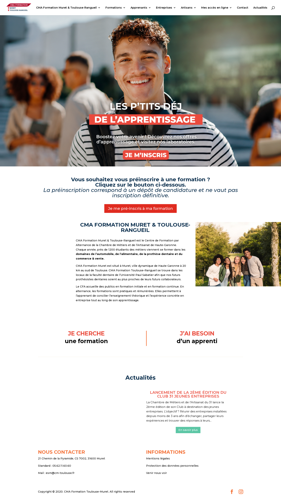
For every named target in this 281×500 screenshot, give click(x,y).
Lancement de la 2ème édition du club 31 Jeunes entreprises (188, 394)
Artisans (186, 7)
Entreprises (164, 7)
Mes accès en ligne (214, 7)
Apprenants (139, 7)
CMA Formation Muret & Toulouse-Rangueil (66, 7)
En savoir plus (188, 430)
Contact (242, 7)
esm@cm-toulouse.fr (60, 473)
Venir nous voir (156, 473)
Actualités (260, 7)
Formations (113, 7)
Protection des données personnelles (172, 465)
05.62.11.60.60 (61, 465)
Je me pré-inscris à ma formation (140, 208)
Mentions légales (158, 458)
